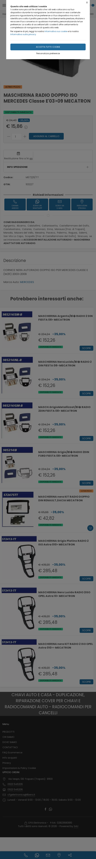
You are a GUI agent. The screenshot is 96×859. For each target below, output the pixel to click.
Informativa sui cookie (55, 31)
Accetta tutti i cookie (48, 46)
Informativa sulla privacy (23, 34)
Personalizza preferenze (48, 53)
